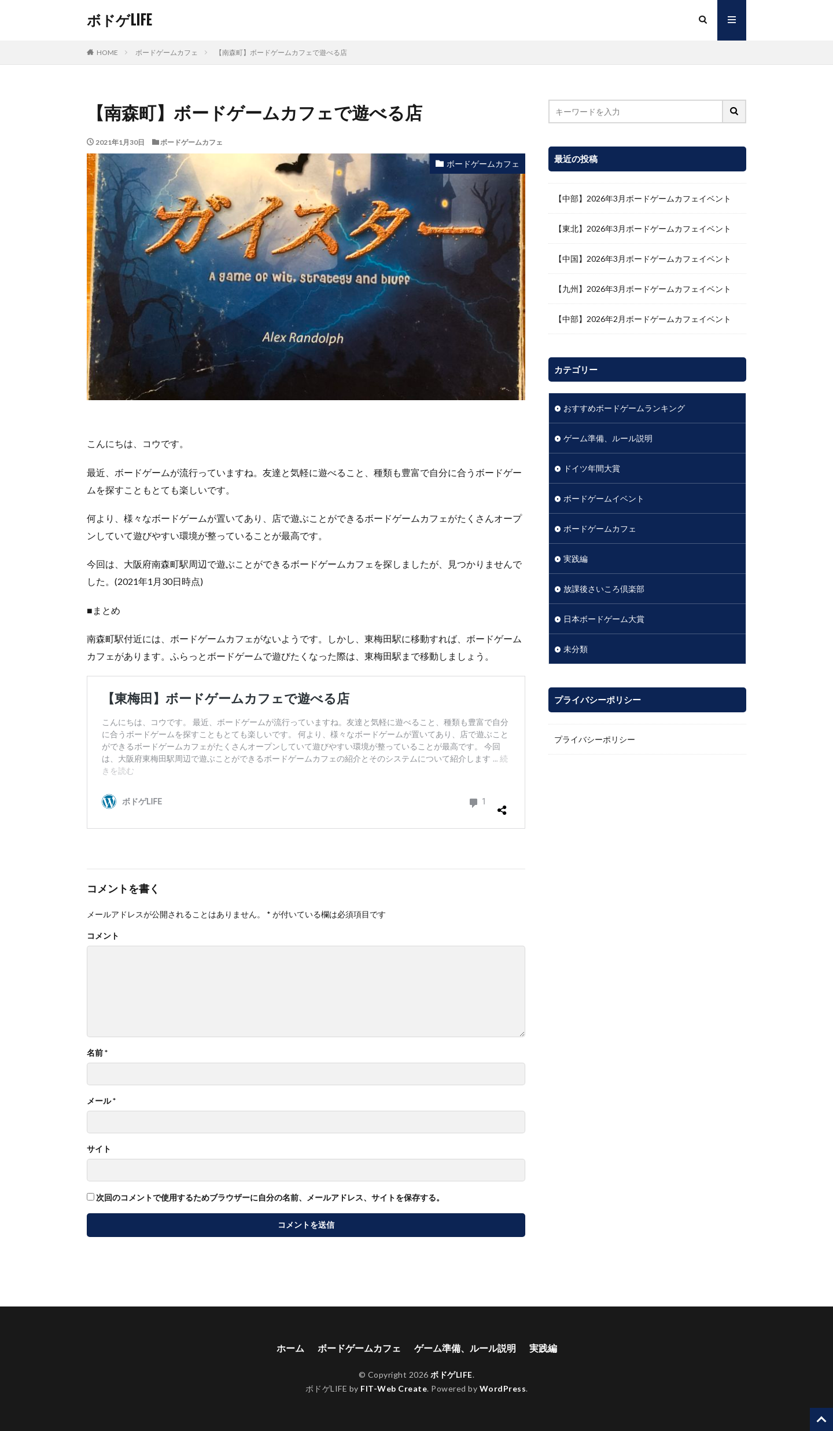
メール (101, 1101)
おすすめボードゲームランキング (624, 408)
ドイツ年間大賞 (591, 468)
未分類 (575, 649)
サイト (99, 1149)
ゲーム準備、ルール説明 (608, 438)
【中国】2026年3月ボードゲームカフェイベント (642, 258)
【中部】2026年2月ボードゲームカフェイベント (642, 319)
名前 (97, 1053)
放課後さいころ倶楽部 (603, 589)
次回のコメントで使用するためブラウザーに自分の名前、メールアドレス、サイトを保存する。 (270, 1198)
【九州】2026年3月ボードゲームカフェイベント (642, 289)
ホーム (290, 1347)
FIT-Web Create (393, 1388)
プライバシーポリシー (594, 739)
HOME (107, 52)
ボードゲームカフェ (166, 52)
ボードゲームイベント (603, 498)
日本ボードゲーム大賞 (603, 619)
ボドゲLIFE (119, 20)
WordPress (503, 1388)
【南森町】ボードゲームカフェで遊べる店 (281, 52)
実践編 (575, 558)
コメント (103, 936)
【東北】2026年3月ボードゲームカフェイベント (642, 228)
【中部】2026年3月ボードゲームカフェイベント (642, 198)
